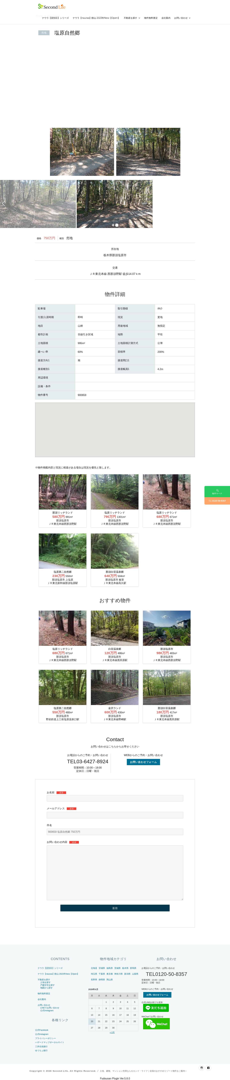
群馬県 (133, 968)
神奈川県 (118, 974)
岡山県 (110, 979)
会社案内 (165, 17)
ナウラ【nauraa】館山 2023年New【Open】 (96, 17)
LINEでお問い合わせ (49, 1008)
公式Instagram (47, 1010)
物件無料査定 (151, 17)
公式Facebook (41, 1030)
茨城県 (117, 968)
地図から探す (46, 988)
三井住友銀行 (41, 1046)
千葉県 (102, 974)
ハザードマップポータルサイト (49, 1042)
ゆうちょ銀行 (41, 1050)
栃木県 (125, 968)
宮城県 (102, 968)
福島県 (110, 968)
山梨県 (135, 974)
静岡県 (102, 979)
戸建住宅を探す (47, 985)
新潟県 (127, 974)
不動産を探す (130, 17)
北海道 (94, 968)
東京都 (110, 974)
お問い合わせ (181, 17)
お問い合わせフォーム (143, 762)
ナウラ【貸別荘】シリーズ (55, 17)
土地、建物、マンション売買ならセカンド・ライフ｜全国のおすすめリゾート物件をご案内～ (143, 1071)
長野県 (94, 979)
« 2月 (112, 1032)
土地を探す (45, 982)
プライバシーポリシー (45, 1038)
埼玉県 (94, 974)
